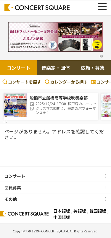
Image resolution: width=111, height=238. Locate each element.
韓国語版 (97, 211)
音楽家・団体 (55, 67)
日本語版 (61, 211)
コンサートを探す (21, 82)
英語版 (79, 211)
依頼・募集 (92, 67)
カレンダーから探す (66, 82)
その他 (10, 199)
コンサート (18, 67)
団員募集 (12, 187)
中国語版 (61, 217)
